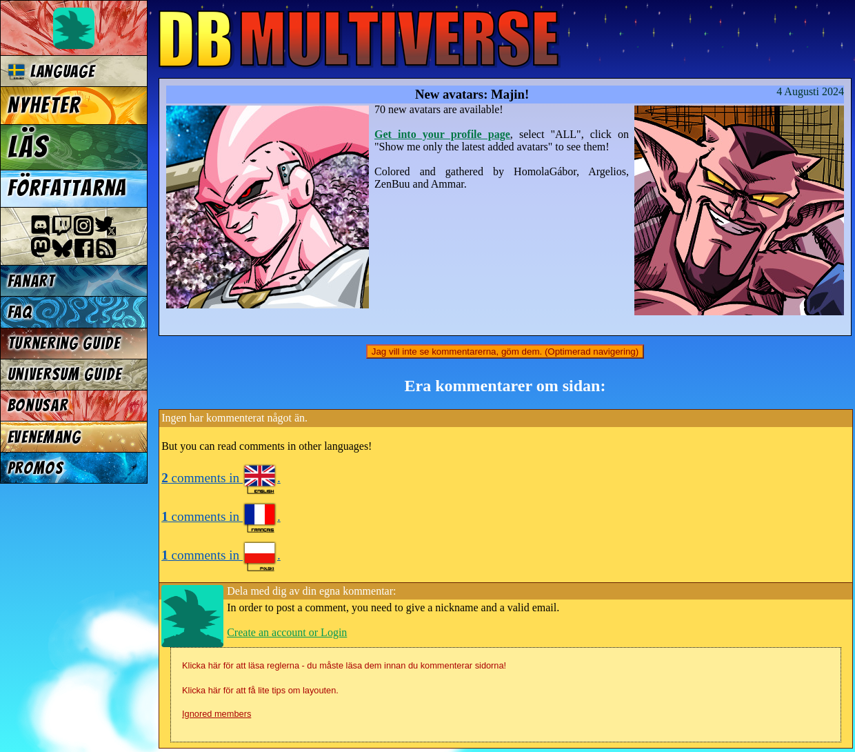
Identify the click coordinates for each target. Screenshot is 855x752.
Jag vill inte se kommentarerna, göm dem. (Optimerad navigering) (505, 351)
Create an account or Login (287, 632)
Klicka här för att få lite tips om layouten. (260, 690)
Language (51, 71)
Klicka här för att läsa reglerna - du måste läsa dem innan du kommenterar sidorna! (344, 665)
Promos (36, 468)
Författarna (67, 188)
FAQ (20, 312)
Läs (28, 147)
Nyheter (44, 105)
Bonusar (38, 405)
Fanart (31, 281)
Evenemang (44, 437)
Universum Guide (65, 374)
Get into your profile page (442, 134)
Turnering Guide (64, 343)
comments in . (221, 478)
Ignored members (216, 714)
